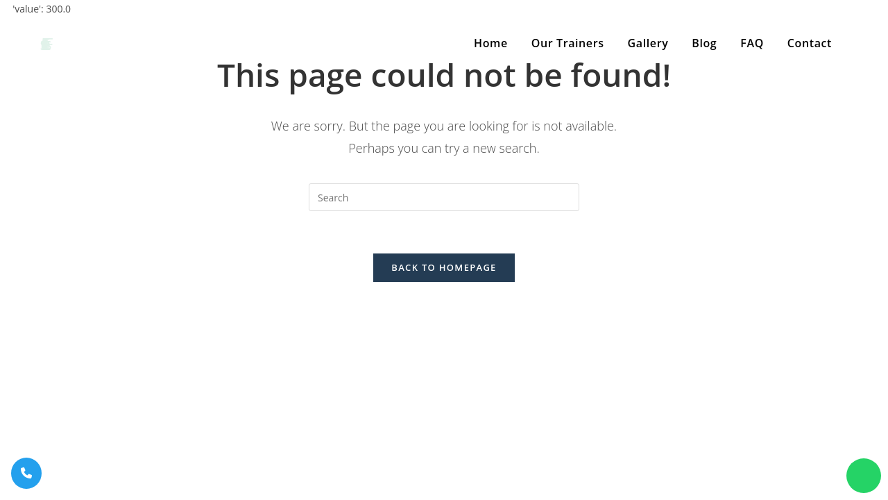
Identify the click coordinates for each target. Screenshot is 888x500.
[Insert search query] (444, 197)
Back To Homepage (443, 267)
